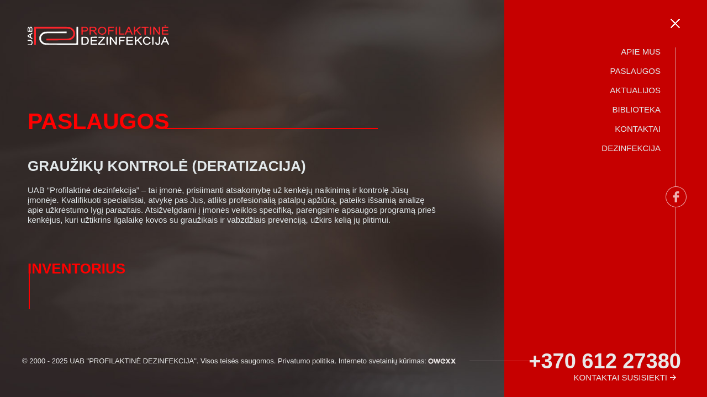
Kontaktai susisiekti (620, 377)
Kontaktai (638, 128)
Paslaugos (635, 71)
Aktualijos (635, 90)
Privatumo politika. (307, 361)
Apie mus (641, 51)
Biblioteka (636, 109)
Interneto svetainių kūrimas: (397, 361)
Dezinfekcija (631, 148)
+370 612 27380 (605, 361)
